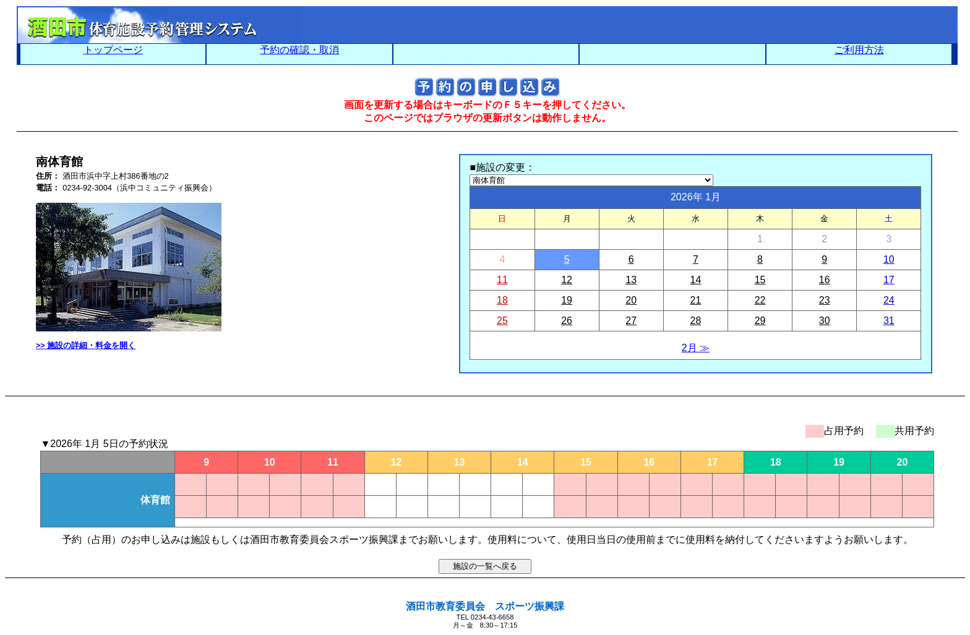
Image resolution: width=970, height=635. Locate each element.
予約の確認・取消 (299, 50)
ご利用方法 (859, 50)
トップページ (113, 50)
